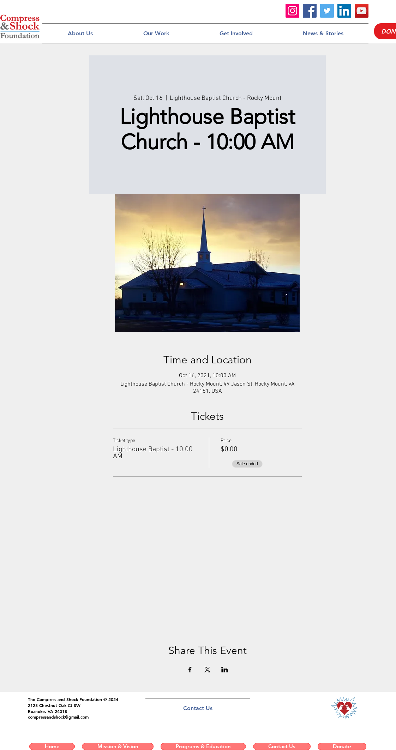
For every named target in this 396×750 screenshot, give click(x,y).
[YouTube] (361, 11)
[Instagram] (292, 11)
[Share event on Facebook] (190, 669)
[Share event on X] (207, 669)
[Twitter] (327, 11)
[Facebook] (310, 11)
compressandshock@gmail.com (58, 717)
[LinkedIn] (344, 11)
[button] (80, 33)
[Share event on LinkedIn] (224, 669)
